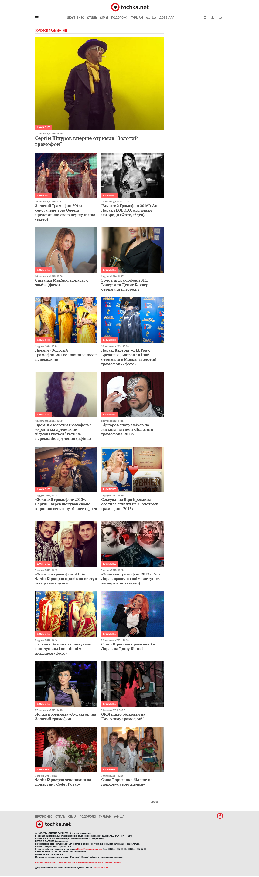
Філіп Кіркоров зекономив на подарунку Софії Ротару (63, 782)
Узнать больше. (101, 867)
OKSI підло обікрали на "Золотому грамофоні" (123, 716)
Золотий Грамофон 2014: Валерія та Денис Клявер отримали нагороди (124, 285)
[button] (212, 18)
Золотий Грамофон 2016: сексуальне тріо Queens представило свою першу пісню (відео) (65, 212)
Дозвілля (166, 17)
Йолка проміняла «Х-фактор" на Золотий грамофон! (65, 716)
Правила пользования (45, 862)
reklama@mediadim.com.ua (88, 849)
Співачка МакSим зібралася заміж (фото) (61, 282)
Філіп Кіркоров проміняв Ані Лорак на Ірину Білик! (129, 646)
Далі (154, 801)
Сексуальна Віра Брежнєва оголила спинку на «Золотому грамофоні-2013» (129, 504)
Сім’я (104, 17)
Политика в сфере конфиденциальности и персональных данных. (90, 862)
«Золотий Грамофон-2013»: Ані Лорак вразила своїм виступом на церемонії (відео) (130, 578)
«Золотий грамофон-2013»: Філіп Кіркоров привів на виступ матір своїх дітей (66, 578)
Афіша (151, 17)
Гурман (137, 17)
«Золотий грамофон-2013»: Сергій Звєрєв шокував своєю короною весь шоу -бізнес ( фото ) (66, 506)
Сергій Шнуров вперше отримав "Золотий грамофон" (86, 141)
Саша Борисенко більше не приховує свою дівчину (126, 782)
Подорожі (119, 17)
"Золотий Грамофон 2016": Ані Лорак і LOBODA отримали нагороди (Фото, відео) (130, 210)
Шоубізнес (75, 17)
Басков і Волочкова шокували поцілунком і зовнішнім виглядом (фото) (63, 649)
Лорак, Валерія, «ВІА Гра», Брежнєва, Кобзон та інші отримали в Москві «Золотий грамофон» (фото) (128, 357)
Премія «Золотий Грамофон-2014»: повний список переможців (66, 355)
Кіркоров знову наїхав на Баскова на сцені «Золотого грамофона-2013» (127, 429)
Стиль (92, 17)
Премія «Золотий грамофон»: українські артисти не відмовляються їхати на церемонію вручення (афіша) (63, 431)
